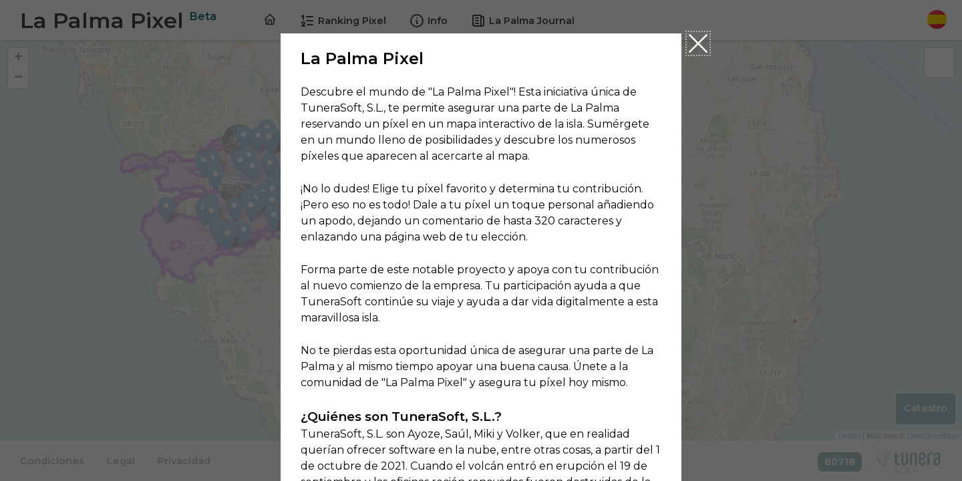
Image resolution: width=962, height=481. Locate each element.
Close (698, 43)
